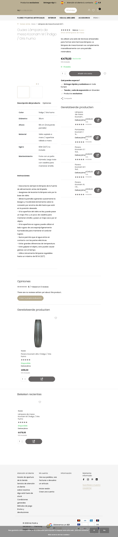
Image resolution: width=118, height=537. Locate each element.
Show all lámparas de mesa (72, 32)
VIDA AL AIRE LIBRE (67, 18)
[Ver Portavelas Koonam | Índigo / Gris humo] (67, 136)
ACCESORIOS (84, 18)
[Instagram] (88, 479)
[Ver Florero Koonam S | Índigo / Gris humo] (67, 153)
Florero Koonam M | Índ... (80, 166)
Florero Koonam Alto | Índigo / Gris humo (36, 355)
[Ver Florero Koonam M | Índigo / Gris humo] (67, 171)
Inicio (34, 24)
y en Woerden (80, 90)
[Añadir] (98, 120)
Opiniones (47, 103)
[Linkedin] (97, 479)
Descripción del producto (28, 103)
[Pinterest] (92, 479)
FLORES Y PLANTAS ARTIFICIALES (31, 18)
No (104, 530)
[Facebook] (84, 479)
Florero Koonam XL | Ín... (80, 184)
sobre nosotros (23, 490)
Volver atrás (23, 24)
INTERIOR (52, 18)
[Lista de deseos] (93, 10)
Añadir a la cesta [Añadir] (85, 73)
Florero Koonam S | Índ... (80, 149)
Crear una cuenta (46, 492)
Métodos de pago (24, 506)
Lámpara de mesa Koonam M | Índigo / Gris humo (29, 416)
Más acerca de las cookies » (59, 535)
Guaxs (81, 30)
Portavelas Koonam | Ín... (79, 131)
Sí (94, 530)
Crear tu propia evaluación (30, 298)
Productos (71, 93)
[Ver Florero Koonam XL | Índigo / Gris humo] (67, 188)
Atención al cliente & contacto (80, 2)
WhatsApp (70, 10)
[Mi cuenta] (89, 10)
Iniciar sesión (44, 488)
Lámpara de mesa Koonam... (79, 114)
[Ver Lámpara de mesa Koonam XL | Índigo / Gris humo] (67, 118)
